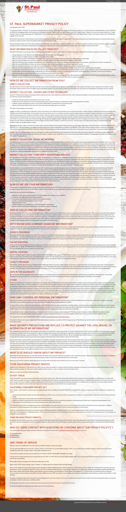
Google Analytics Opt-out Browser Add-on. (58, 317)
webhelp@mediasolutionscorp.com (69, 430)
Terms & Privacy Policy (113, 502)
